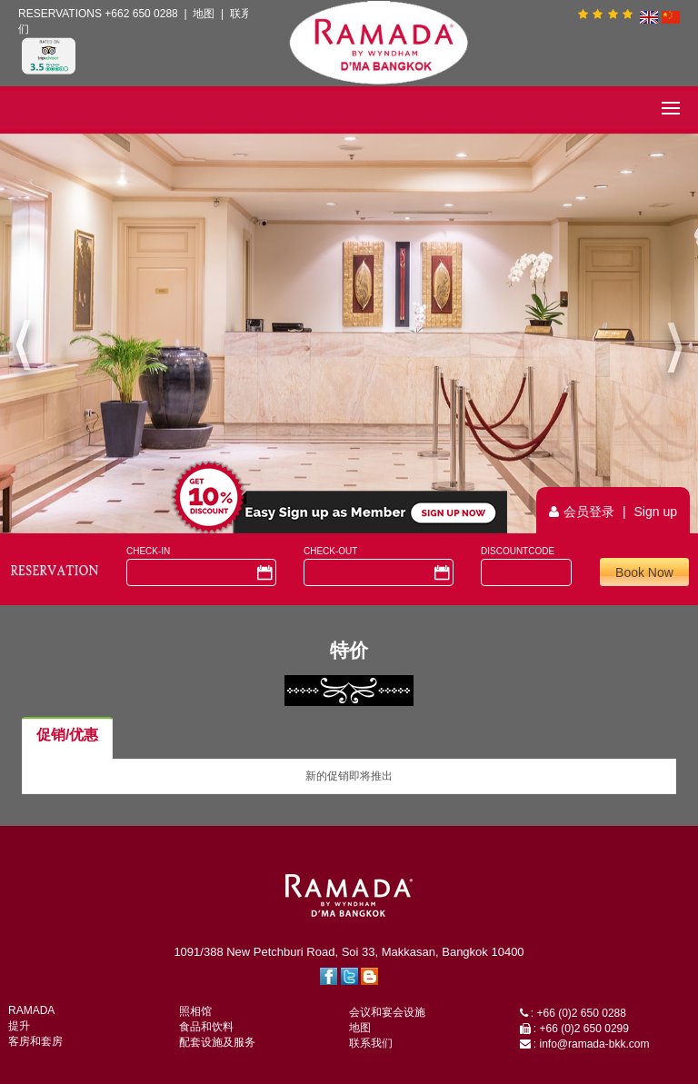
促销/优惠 (67, 734)
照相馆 (195, 1011)
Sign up (655, 511)
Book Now (644, 572)
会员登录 (588, 511)
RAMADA (31, 1010)
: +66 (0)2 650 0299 (574, 1028)
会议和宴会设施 (387, 1012)
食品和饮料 (206, 1026)
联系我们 (371, 1043)
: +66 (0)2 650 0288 (573, 1013)
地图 (203, 13)
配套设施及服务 (217, 1042)
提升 (19, 1025)
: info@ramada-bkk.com (585, 1044)
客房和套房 (35, 1041)
